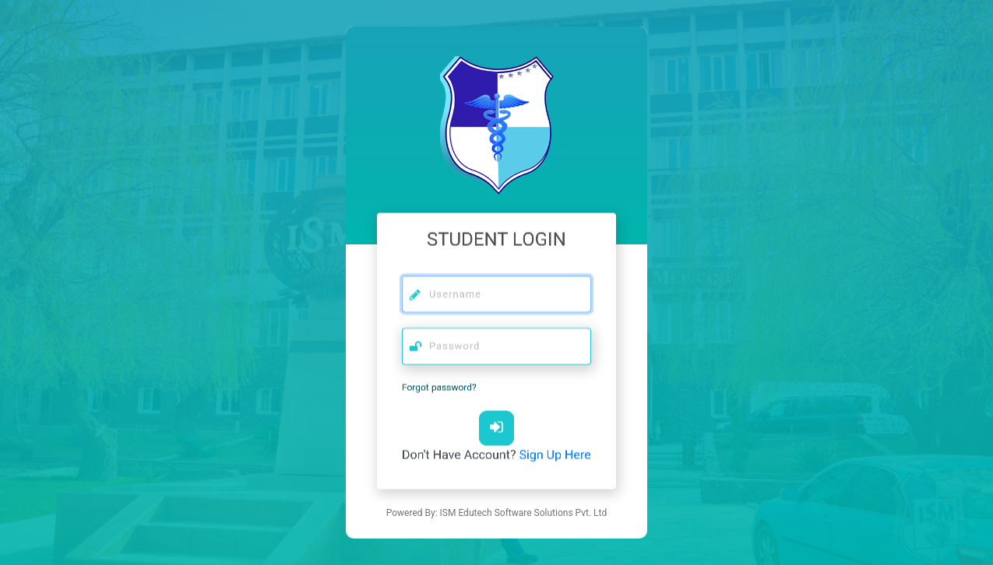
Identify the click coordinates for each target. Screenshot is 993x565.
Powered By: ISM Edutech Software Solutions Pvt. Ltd (496, 512)
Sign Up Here (555, 451)
